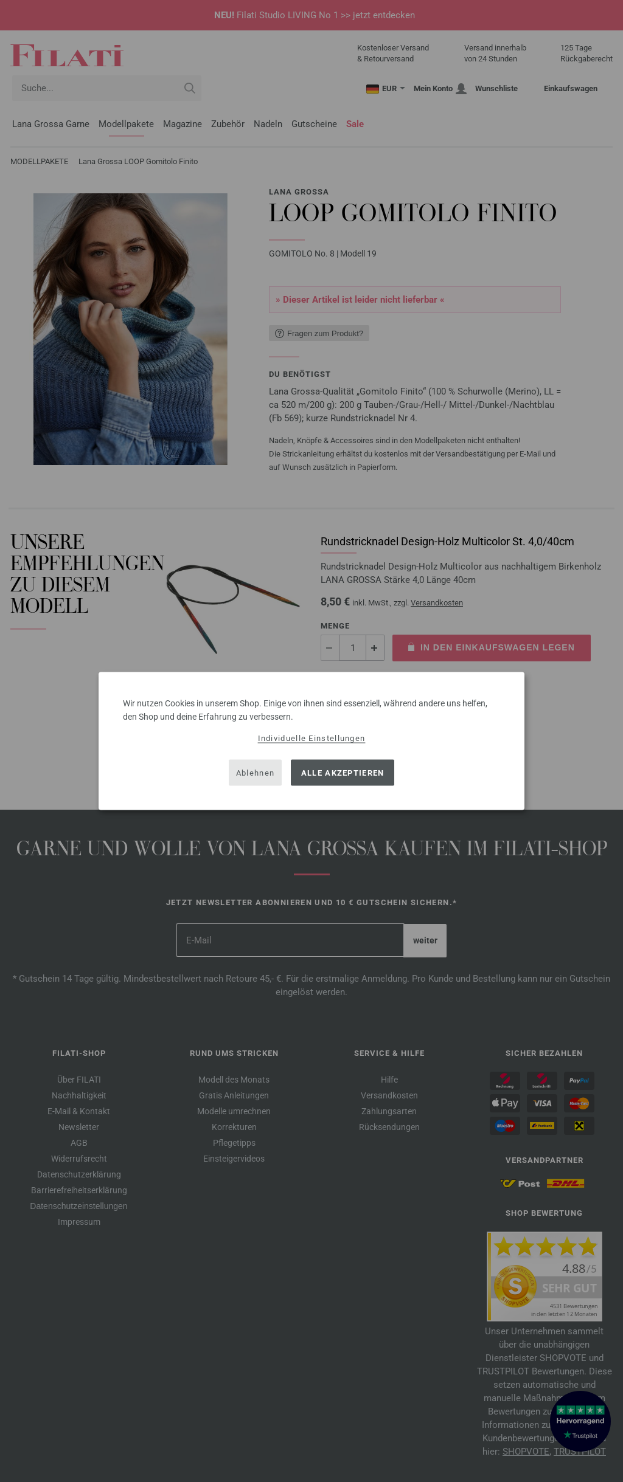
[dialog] (311, 741)
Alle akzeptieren (343, 772)
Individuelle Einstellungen (312, 738)
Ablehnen (255, 772)
